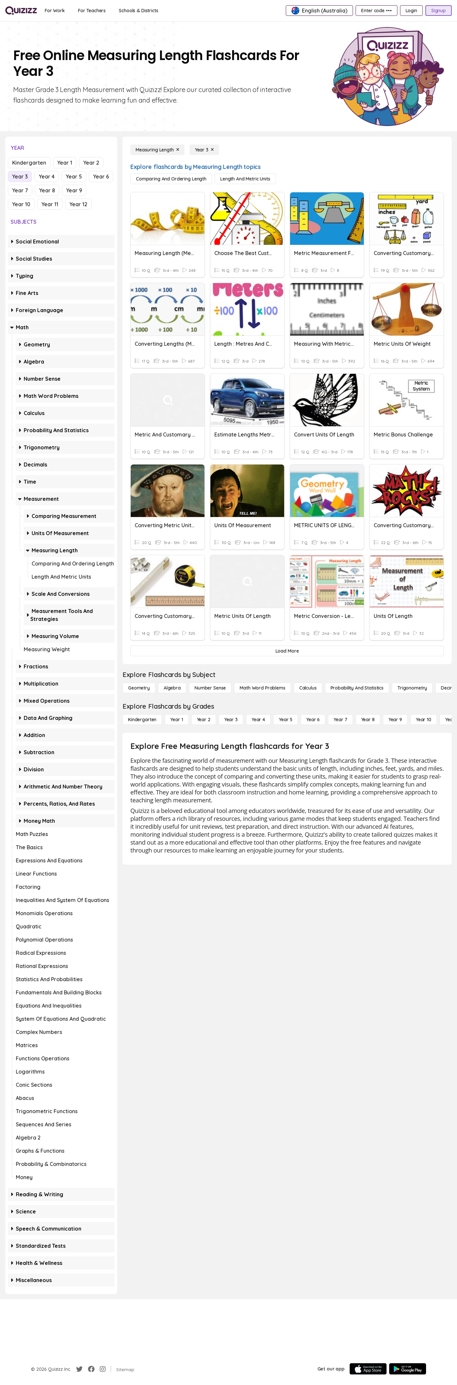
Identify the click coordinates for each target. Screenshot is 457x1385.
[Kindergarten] (142, 719)
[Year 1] (176, 719)
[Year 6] (313, 719)
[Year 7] (340, 719)
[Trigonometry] (412, 688)
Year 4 (47, 176)
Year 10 (21, 204)
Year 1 (64, 162)
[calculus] (308, 688)
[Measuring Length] (157, 150)
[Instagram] (103, 1369)
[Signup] (438, 10)
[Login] (411, 10)
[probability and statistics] (357, 688)
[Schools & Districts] (138, 10)
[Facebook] (91, 1369)
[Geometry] (138, 688)
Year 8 (47, 190)
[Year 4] (258, 719)
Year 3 (20, 176)
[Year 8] (368, 719)
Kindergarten (29, 162)
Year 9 (74, 190)
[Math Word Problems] (262, 688)
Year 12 (78, 204)
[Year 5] (285, 719)
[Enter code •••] (376, 10)
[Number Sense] (210, 688)
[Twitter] (79, 1369)
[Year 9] (395, 719)
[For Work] (55, 10)
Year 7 (20, 190)
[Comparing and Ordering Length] (171, 179)
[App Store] (368, 1368)
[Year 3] (204, 150)
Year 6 (101, 176)
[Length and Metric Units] (245, 179)
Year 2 (91, 162)
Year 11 (49, 204)
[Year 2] (203, 719)
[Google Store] (407, 1368)
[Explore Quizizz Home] (21, 10)
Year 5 (74, 176)
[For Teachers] (92, 10)
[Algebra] (172, 688)
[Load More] (287, 651)
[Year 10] (423, 719)
